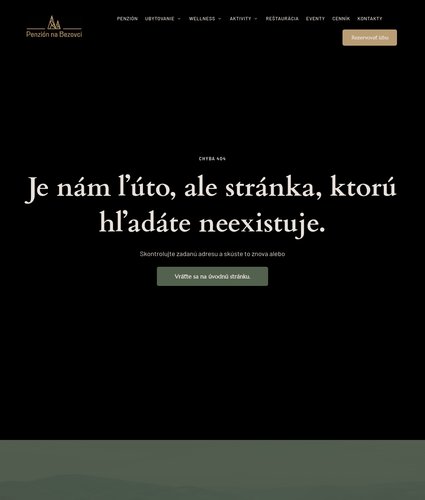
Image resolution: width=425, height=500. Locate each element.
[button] (370, 37)
